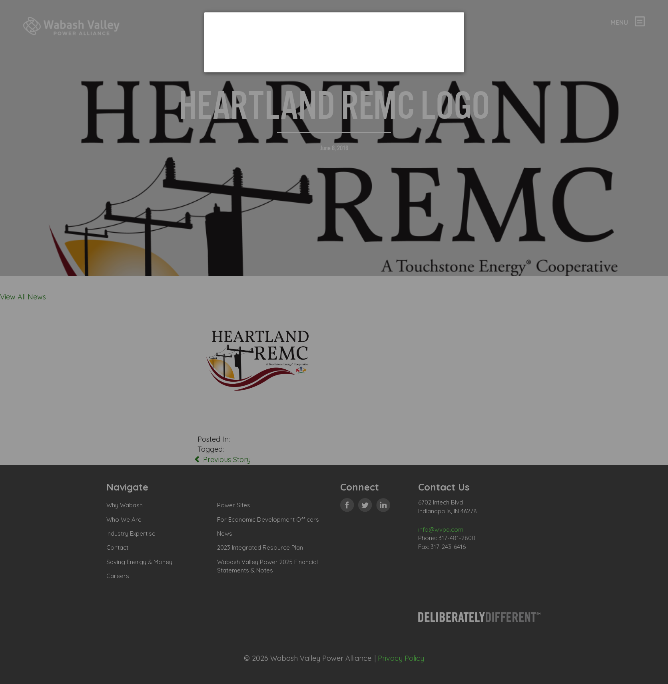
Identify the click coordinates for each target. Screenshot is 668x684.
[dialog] (334, 42)
